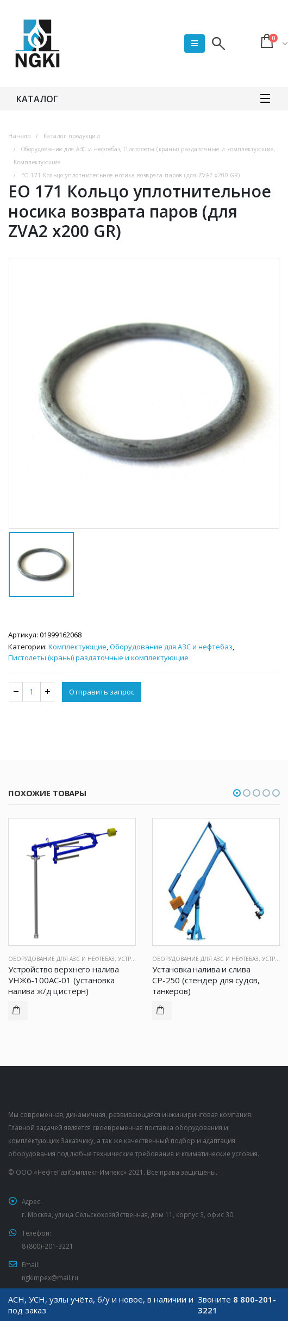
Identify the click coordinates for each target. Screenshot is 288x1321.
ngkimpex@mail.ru (50, 1277)
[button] (237, 792)
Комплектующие (77, 647)
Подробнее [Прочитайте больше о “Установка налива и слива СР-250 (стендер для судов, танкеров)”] (162, 1010)
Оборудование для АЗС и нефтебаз (171, 647)
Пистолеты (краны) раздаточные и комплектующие (98, 657)
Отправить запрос (101, 692)
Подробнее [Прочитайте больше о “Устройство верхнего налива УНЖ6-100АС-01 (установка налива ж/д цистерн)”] (18, 1010)
